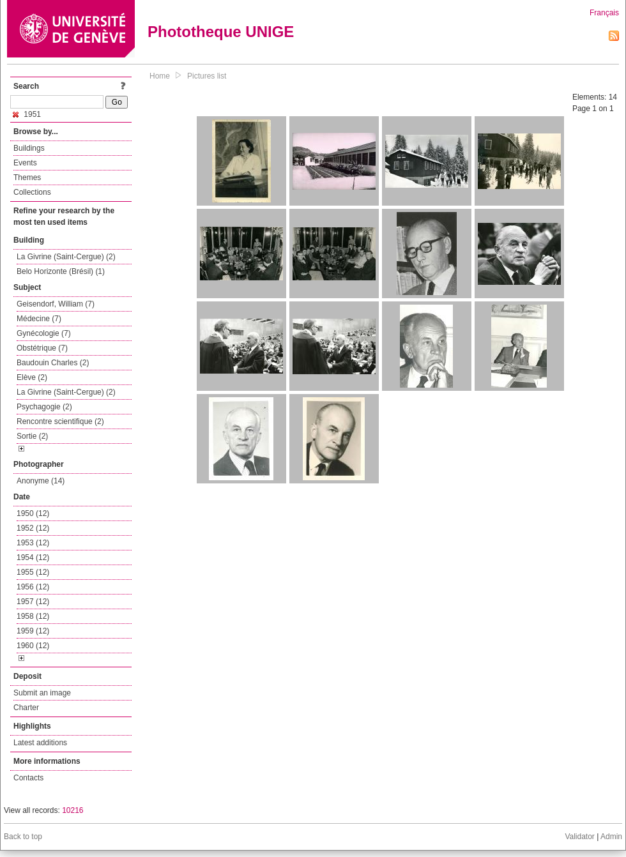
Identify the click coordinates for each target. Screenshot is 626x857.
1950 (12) (33, 513)
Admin (611, 836)
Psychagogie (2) (44, 406)
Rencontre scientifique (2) (60, 421)
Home (159, 76)
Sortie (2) (32, 436)
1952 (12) (33, 528)
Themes (27, 177)
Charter (26, 707)
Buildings (29, 148)
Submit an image (42, 692)
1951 (27, 114)
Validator (579, 836)
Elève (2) (32, 377)
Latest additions (40, 742)
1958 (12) (33, 616)
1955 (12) (33, 572)
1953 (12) (33, 542)
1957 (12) (33, 601)
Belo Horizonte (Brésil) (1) (61, 271)
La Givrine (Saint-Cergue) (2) (66, 256)
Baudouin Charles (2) (53, 362)
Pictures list (206, 76)
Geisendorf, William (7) (56, 304)
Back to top (23, 836)
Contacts (28, 777)
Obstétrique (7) (42, 348)
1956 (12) (33, 586)
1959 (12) (33, 630)
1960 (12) (33, 645)
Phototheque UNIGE (221, 31)
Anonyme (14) (41, 480)
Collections (32, 192)
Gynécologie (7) (44, 333)
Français (604, 12)
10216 (72, 810)
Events (25, 162)
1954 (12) (33, 557)
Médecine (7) (39, 318)
